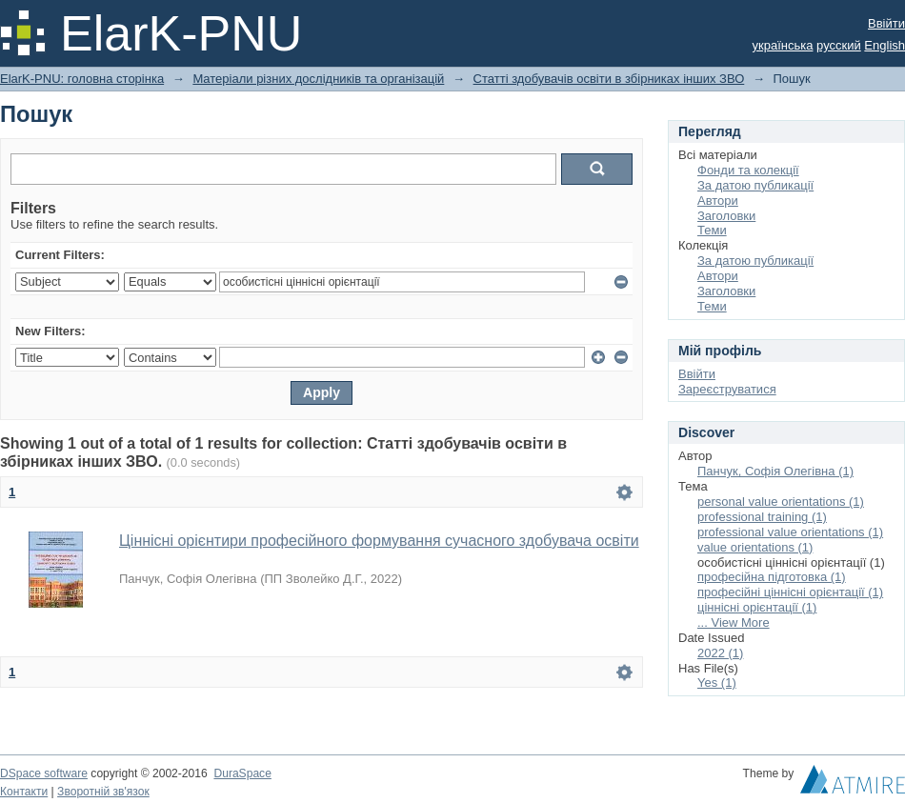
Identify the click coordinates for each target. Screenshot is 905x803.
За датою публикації (755, 185)
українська (783, 45)
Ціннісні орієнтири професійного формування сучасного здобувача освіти (379, 540)
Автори (717, 200)
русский (838, 45)
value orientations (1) (755, 547)
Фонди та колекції (748, 170)
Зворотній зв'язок (103, 791)
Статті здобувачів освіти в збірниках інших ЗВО (609, 78)
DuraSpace (242, 773)
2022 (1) (720, 653)
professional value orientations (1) (790, 532)
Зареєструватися (727, 389)
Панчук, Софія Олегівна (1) (775, 471)
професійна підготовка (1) (771, 577)
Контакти (24, 791)
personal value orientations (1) (780, 501)
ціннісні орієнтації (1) (756, 607)
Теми (712, 230)
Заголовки (726, 216)
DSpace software (44, 773)
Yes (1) (716, 682)
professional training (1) (762, 517)
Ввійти (886, 23)
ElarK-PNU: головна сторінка (82, 78)
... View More (733, 622)
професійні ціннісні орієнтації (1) (790, 592)
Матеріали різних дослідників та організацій (318, 78)
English (884, 45)
